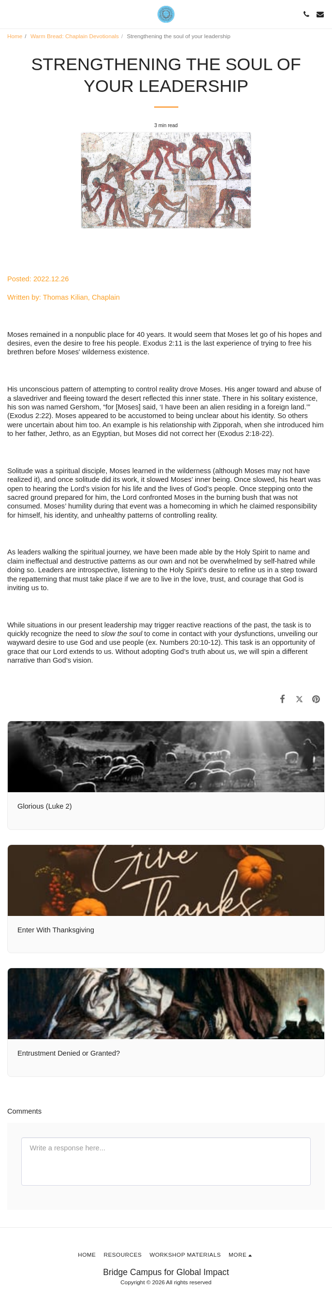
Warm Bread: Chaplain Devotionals (74, 36)
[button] (10, 14)
